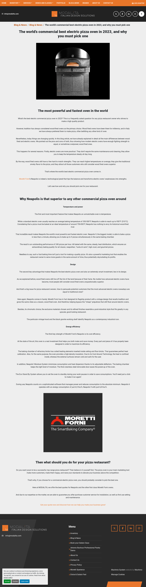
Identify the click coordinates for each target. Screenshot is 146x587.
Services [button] (27, 3)
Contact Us (108, 3)
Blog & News (74, 3)
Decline (15, 581)
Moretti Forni (24, 179)
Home (4, 3)
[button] (15, 3)
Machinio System (118, 570)
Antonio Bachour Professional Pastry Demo (85, 549)
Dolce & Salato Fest (78, 574)
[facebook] (122, 14)
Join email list (139, 3)
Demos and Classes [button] (43, 3)
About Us (96, 3)
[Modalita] (24, 528)
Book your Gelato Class (79, 543)
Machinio (138, 570)
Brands (86, 3)
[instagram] (135, 14)
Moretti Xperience (77, 570)
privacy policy (8, 577)
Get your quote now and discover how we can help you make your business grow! (73, 505)
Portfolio (61, 3)
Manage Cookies (118, 574)
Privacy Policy (76, 565)
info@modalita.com (11, 14)
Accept (7, 581)
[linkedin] (129, 14)
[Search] (141, 14)
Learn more (24, 581)
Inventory (14, 3)
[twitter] (116, 14)
